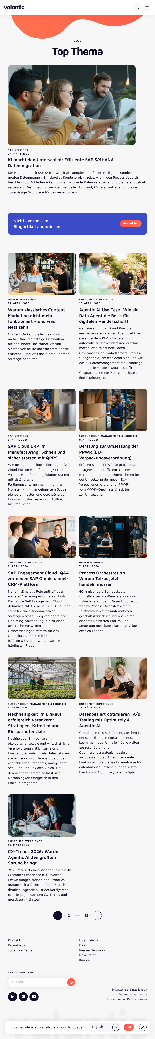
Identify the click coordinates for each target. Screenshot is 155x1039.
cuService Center (21, 950)
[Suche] (137, 7)
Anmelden (131, 223)
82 (86, 915)
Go (129, 1027)
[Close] (143, 1027)
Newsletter (87, 955)
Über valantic (89, 940)
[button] (147, 7)
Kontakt (14, 940)
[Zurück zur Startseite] (14, 7)
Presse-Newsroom (93, 950)
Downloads (16, 945)
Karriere (85, 960)
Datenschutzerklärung (133, 994)
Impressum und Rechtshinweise (127, 999)
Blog (82, 945)
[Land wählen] (104, 1027)
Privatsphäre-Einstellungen (129, 989)
